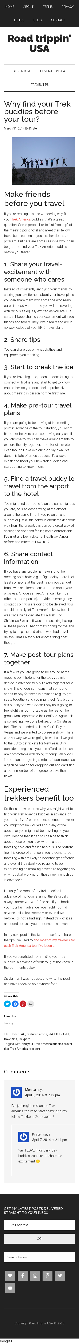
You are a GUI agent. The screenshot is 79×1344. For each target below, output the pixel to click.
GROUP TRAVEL (59, 1034)
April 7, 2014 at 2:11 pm (49, 1140)
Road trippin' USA (40, 43)
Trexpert (24, 1039)
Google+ (6, 1341)
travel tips (10, 1039)
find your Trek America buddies (42, 1044)
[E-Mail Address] (39, 1225)
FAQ (22, 1034)
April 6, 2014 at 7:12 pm (42, 1095)
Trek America (21, 219)
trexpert (34, 1048)
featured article (37, 1034)
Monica (30, 1090)
